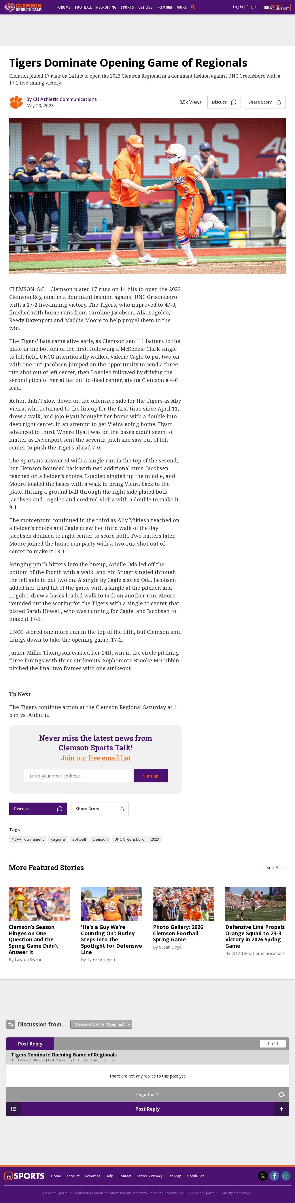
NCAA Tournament (28, 839)
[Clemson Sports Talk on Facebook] (274, 1176)
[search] (194, 7)
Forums (63, 7)
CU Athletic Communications (258, 953)
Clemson (100, 839)
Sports (127, 7)
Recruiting (106, 7)
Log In (238, 6)
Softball (79, 839)
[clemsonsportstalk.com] (27, 7)
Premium (164, 7)
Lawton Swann (28, 959)
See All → (276, 867)
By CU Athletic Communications (62, 99)
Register (253, 6)
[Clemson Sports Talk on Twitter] (263, 1176)
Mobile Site (196, 1176)
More (181, 7)
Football (83, 7)
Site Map (174, 1176)
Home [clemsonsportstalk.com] (56, 1176)
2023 (155, 839)
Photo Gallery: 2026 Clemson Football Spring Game (178, 933)
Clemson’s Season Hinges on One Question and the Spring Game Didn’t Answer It (33, 939)
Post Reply (30, 1044)
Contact (124, 1176)
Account (73, 1176)
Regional (58, 839)
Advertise (92, 1176)
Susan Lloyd (170, 947)
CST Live (145, 7)
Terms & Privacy (149, 1176)
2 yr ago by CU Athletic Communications (85, 1060)
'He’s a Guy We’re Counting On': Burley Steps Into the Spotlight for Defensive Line (111, 939)
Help (109, 1176)
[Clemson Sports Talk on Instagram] (286, 1176)
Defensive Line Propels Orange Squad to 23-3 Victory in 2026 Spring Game (255, 936)
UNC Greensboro (129, 839)
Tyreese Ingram (101, 959)
